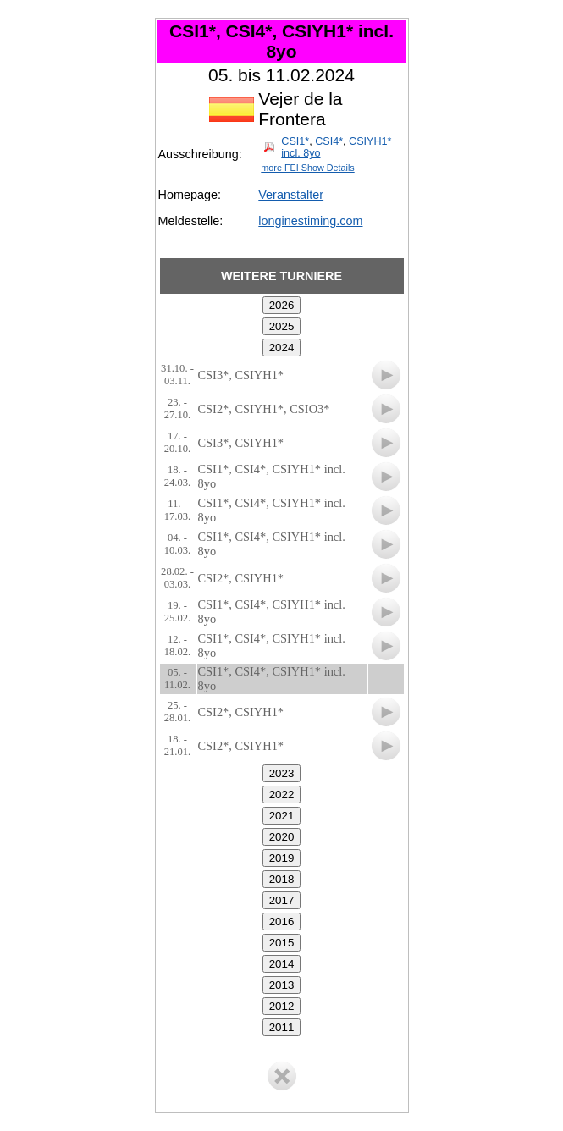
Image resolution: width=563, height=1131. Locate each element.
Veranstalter (290, 194)
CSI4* (329, 141)
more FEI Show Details (307, 168)
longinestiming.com (310, 221)
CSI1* (295, 141)
